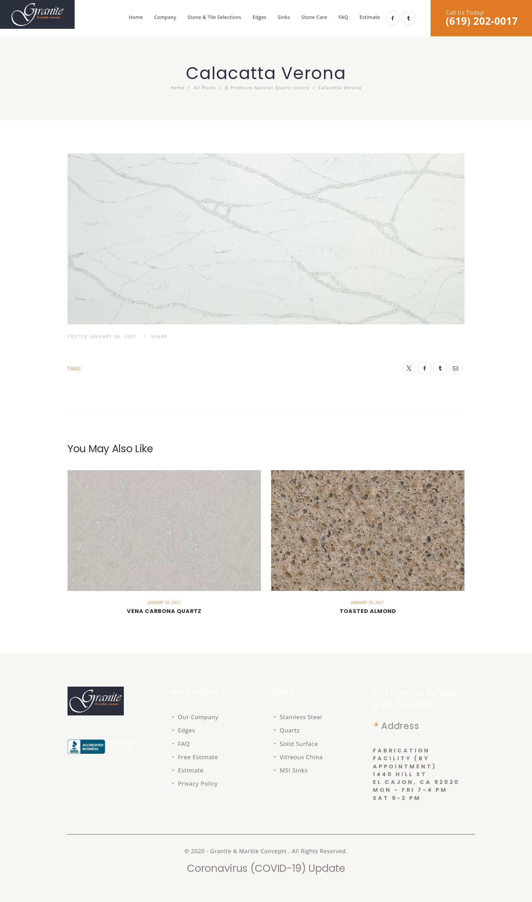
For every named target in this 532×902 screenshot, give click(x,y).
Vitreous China (301, 757)
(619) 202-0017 (482, 21)
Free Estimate (198, 757)
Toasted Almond (368, 611)
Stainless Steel (301, 717)
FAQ (184, 744)
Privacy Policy (198, 783)
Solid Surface (299, 744)
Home (177, 88)
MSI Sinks (294, 770)
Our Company (198, 717)
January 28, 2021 (113, 336)
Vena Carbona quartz (164, 611)
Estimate (191, 770)
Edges (186, 730)
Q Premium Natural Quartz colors (267, 88)
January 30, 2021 (164, 602)
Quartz (290, 730)
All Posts (205, 88)
